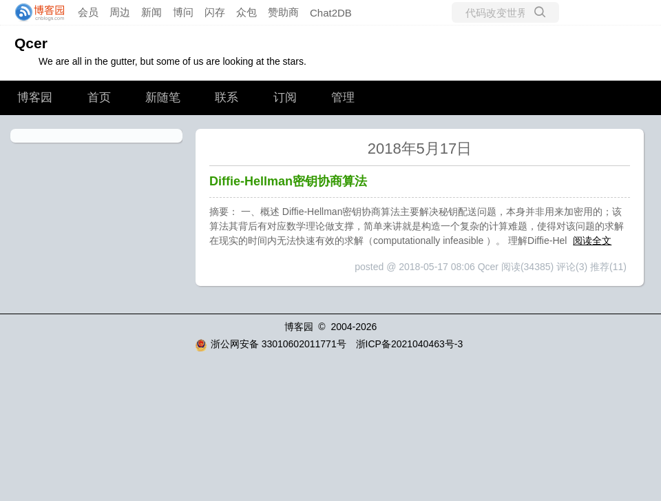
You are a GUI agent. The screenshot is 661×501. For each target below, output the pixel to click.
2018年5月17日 (420, 148)
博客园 (34, 97)
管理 (343, 97)
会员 (88, 12)
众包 (246, 12)
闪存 (214, 12)
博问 (183, 12)
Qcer (31, 43)
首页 (99, 97)
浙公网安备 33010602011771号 (270, 343)
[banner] (35, 12)
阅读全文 (592, 240)
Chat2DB (331, 13)
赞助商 (283, 12)
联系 (226, 97)
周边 (119, 12)
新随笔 (162, 97)
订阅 (285, 97)
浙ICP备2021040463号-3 (409, 343)
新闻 (151, 12)
